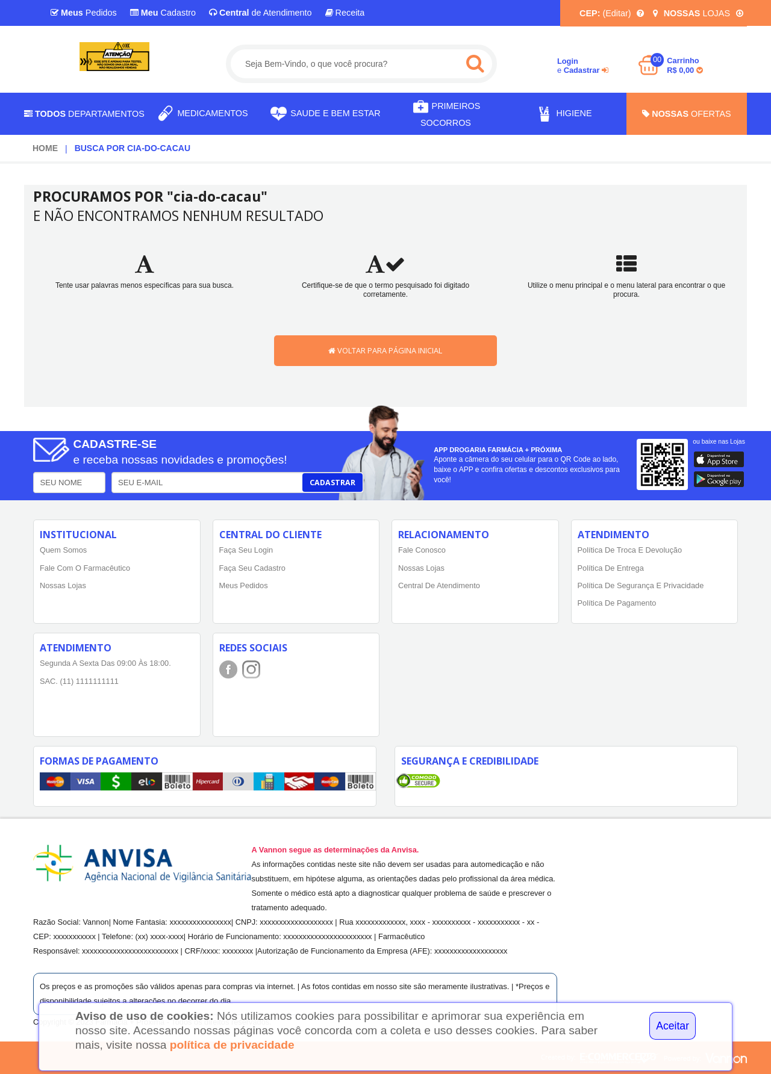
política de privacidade (232, 1044)
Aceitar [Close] (672, 1026)
